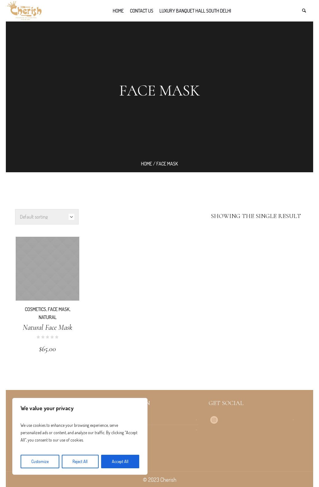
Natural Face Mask (47, 327)
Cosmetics (35, 309)
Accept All (120, 461)
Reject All (80, 461)
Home (146, 164)
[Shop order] (47, 216)
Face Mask (58, 309)
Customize (40, 461)
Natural (48, 317)
